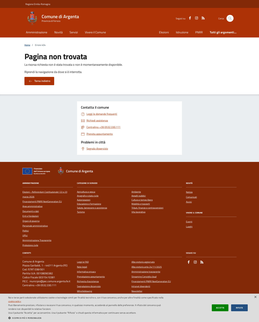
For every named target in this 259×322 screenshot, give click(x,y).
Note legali (82, 267)
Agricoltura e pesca (86, 192)
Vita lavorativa (138, 212)
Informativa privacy (86, 271)
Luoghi (189, 226)
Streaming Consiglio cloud (143, 276)
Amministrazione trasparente (145, 271)
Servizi (74, 32)
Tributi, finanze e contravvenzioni (147, 208)
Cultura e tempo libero (142, 200)
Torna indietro (39, 81)
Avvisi (189, 202)
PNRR (199, 32)
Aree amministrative (32, 206)
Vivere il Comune (95, 32)
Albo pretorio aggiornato (143, 262)
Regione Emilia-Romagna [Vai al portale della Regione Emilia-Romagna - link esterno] (37, 4)
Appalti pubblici (138, 196)
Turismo (81, 212)
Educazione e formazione (89, 204)
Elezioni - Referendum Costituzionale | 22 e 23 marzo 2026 (44, 194)
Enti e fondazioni (30, 216)
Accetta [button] (220, 307)
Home (27, 45)
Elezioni (164, 32)
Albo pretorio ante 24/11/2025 (146, 267)
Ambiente (136, 192)
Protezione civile (30, 245)
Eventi (189, 221)
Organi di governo (30, 221)
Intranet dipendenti (140, 286)
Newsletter (136, 291)
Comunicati (191, 197)
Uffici (25, 235)
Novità (58, 32)
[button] (86, 318)
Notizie (189, 192)
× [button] (255, 297)
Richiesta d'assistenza (88, 281)
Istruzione (182, 32)
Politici (25, 231)
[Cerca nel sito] (230, 18)
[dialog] (129, 308)
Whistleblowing (84, 291)
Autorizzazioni (83, 200)
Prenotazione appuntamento (91, 276)
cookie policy (14, 301)
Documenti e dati (30, 211)
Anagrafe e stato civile (87, 196)
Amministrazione (36, 32)
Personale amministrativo (35, 226)
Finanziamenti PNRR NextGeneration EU (42, 201)
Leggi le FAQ (83, 262)
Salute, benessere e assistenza (92, 208)
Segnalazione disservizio (89, 286)
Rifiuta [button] (239, 307)
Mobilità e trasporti (140, 204)
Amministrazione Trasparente (36, 240)
